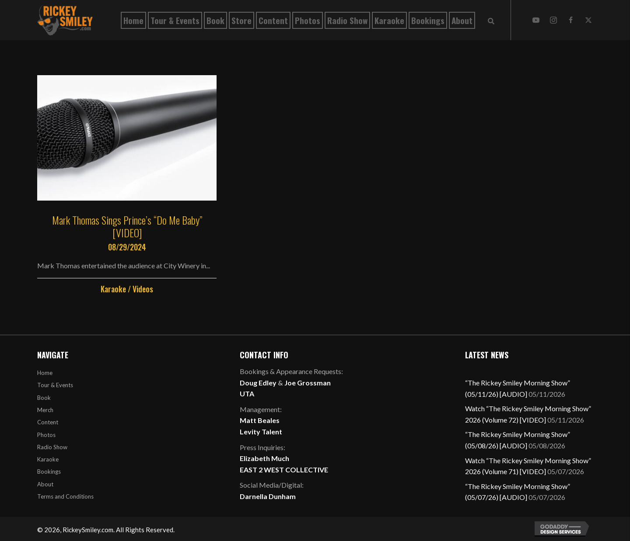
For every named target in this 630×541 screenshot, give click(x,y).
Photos (46, 434)
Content (47, 422)
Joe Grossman (307, 382)
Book (44, 397)
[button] (535, 20)
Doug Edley (258, 382)
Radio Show (52, 447)
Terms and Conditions (65, 496)
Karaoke (113, 289)
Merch (45, 409)
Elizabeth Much (264, 458)
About (45, 484)
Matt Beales (260, 420)
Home (44, 372)
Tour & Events (55, 384)
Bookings (49, 471)
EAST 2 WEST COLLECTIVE (284, 469)
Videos (143, 289)
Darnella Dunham (268, 496)
